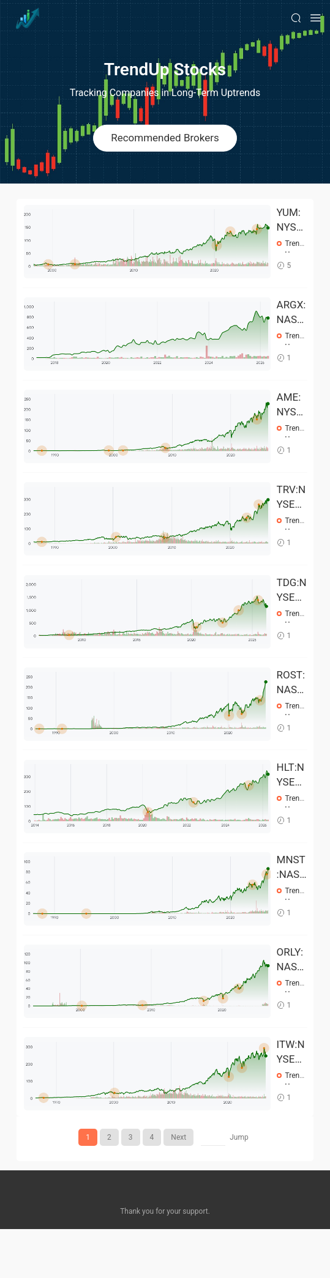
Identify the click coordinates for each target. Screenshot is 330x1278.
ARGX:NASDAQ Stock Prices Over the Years (291, 318)
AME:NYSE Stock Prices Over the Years (291, 416)
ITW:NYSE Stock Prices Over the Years (291, 1101)
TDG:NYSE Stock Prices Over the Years (292, 612)
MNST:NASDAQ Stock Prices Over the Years (292, 905)
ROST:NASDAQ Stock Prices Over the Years (291, 710)
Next (178, 1186)
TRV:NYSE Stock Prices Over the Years (291, 514)
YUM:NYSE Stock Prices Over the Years (291, 220)
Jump (239, 1186)
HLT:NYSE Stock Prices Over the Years (291, 807)
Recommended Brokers (165, 138)
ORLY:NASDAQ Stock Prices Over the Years (291, 1003)
